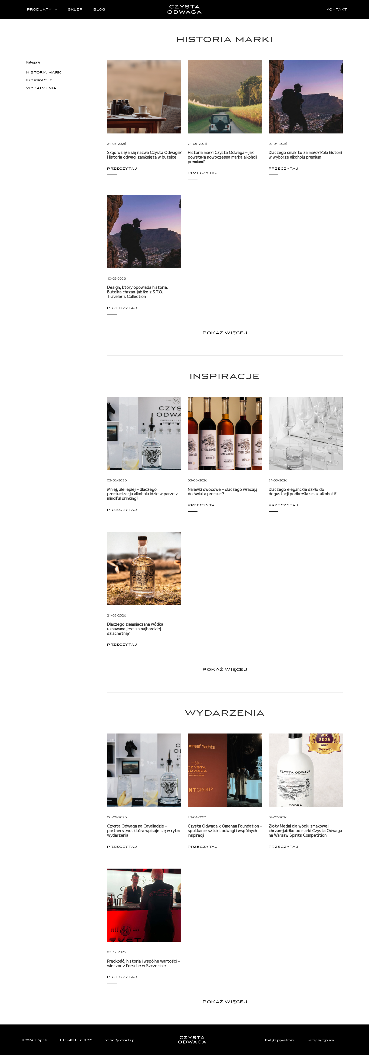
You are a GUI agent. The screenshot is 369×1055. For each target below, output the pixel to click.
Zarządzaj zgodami (320, 1039)
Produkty (39, 9)
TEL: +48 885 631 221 (76, 1039)
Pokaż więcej (225, 333)
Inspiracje (39, 80)
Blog (99, 9)
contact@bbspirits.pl (119, 1039)
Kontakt (337, 9)
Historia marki (44, 72)
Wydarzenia (41, 88)
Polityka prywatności (279, 1039)
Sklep (75, 9)
